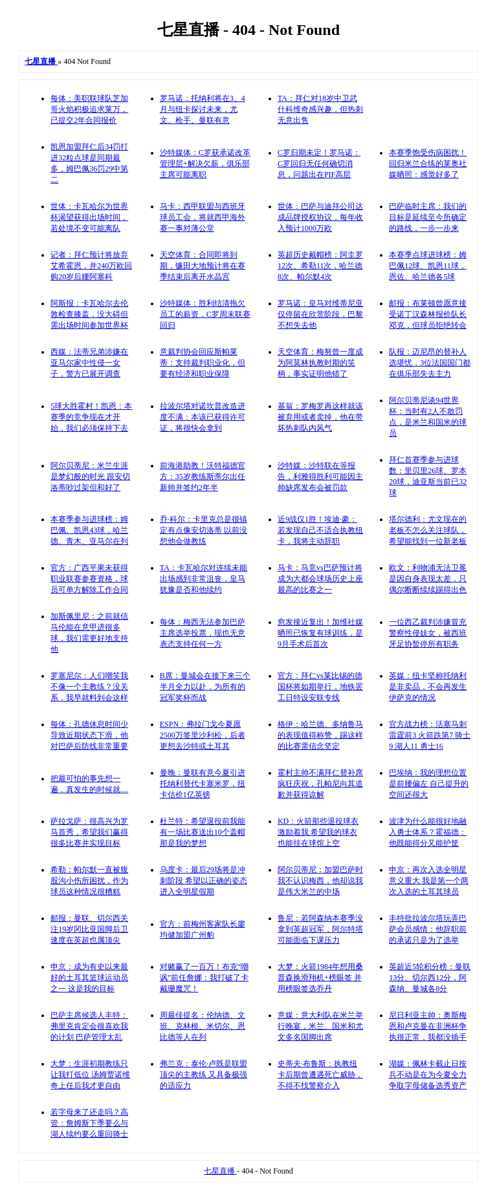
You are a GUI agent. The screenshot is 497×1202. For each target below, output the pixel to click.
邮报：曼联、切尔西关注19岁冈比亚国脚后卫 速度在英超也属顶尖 (89, 929)
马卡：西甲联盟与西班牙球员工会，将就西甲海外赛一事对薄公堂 (202, 217)
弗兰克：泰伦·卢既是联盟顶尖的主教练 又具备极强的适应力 (203, 1074)
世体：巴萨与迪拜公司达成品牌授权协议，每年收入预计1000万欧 (320, 217)
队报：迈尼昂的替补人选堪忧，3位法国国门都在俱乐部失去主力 (429, 362)
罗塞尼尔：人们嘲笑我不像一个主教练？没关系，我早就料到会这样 (89, 686)
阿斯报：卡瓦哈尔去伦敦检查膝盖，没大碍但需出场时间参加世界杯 (89, 314)
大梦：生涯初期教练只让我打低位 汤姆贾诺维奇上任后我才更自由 (90, 1074)
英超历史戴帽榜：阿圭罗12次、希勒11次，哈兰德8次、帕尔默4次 (320, 265)
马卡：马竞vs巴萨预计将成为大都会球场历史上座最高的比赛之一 (320, 578)
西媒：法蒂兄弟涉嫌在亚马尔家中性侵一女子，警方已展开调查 (89, 362)
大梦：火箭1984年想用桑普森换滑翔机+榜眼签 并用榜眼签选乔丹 (320, 977)
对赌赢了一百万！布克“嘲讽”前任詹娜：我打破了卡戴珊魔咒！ (204, 977)
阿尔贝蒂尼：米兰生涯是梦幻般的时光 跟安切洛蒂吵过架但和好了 (90, 476)
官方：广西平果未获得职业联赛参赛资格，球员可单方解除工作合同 (89, 578)
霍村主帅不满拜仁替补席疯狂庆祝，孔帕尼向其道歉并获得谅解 (320, 783)
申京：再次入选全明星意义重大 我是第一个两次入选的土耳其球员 (429, 880)
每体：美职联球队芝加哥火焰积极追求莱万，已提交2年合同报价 (89, 109)
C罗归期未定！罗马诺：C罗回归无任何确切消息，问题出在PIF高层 (319, 163)
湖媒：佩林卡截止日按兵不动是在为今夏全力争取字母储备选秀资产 (428, 1074)
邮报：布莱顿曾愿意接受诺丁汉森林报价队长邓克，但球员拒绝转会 (428, 314)
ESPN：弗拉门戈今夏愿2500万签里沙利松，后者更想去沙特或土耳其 (202, 735)
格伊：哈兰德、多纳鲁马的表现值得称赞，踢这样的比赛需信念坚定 (320, 735)
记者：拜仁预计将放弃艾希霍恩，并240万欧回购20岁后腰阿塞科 (91, 265)
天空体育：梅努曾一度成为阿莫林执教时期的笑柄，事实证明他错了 (320, 362)
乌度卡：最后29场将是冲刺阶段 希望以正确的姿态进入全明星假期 (203, 880)
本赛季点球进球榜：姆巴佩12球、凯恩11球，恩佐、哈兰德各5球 (428, 265)
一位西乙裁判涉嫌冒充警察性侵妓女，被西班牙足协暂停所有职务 (428, 633)
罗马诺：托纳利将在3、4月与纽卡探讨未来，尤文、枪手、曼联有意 (202, 109)
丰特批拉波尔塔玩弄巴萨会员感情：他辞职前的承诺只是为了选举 (428, 929)
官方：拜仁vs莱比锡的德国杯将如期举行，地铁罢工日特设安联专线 (320, 686)
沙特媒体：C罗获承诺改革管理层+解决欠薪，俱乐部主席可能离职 (205, 163)
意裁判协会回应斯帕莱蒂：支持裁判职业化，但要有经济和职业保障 (202, 362)
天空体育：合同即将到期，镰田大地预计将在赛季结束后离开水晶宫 (202, 265)
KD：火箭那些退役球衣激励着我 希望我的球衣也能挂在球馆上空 (318, 832)
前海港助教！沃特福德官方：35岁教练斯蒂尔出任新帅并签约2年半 (202, 476)
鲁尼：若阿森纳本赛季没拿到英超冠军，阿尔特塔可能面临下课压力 (320, 929)
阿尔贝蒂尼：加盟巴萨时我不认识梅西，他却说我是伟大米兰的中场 (320, 880)
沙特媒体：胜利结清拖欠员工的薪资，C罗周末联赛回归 (205, 314)
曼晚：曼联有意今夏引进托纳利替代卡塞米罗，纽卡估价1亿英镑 (202, 783)
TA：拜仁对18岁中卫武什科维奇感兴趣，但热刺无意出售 (320, 109)
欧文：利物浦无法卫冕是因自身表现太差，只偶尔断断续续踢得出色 (428, 578)
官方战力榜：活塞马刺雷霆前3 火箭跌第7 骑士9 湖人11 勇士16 (429, 735)
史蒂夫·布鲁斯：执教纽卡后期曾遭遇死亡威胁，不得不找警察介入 (320, 1074)
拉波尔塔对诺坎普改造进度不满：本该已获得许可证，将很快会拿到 (202, 417)
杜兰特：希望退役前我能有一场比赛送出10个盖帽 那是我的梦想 (202, 832)
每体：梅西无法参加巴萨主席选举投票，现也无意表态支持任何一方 (202, 633)
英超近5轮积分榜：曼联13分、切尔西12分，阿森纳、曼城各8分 (429, 977)
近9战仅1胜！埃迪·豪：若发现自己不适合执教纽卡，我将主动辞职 (320, 530)
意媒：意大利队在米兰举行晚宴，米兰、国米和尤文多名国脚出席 (320, 1026)
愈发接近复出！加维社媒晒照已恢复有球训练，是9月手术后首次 (320, 633)
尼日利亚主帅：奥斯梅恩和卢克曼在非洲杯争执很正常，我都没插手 (428, 1026)
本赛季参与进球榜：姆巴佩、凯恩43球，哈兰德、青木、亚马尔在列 (89, 530)
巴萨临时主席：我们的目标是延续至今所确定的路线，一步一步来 (428, 217)
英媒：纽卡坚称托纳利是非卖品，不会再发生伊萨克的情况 (428, 686)
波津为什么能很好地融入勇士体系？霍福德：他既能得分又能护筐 (428, 832)
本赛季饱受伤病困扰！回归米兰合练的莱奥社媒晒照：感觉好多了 (428, 163)
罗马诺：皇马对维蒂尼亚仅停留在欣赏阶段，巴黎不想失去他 (320, 314)
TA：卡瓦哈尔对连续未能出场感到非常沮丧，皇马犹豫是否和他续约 (203, 578)
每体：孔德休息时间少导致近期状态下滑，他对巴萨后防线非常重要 (89, 735)
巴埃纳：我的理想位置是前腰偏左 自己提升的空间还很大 (429, 783)
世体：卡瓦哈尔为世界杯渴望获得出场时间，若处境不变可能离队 (89, 217)
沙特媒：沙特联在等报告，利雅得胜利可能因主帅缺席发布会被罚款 (320, 476)
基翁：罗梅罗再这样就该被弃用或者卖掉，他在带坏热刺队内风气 (320, 417)
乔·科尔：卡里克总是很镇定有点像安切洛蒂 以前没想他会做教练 (203, 530)
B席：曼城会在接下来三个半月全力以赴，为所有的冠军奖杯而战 (205, 686)
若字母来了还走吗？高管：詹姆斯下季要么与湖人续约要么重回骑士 (89, 1123)
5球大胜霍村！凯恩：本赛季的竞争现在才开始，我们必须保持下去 (91, 417)
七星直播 (220, 1170)
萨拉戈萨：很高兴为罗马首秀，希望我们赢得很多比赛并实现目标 (89, 832)
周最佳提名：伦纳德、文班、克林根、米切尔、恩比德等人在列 (202, 1026)
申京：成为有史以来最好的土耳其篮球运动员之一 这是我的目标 (89, 977)
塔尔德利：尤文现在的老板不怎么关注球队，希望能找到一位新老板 (428, 530)
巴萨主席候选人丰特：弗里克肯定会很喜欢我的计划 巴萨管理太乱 (89, 1026)
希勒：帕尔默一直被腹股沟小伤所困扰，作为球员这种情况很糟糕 (89, 880)
